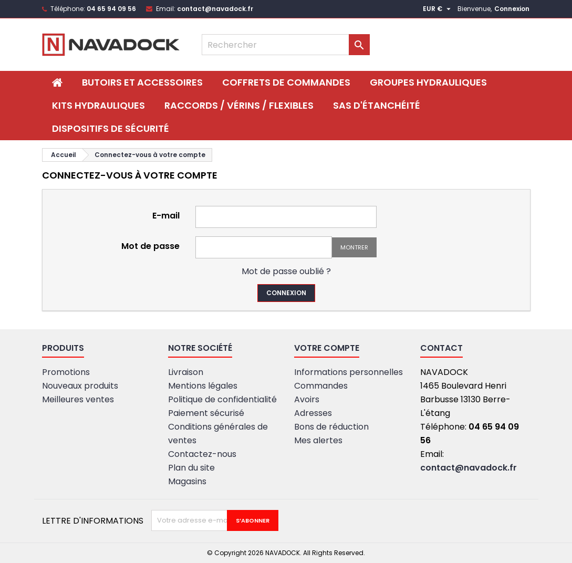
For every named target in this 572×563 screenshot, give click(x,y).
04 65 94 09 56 (111, 8)
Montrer (354, 247)
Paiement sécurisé (206, 413)
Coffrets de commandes (286, 82)
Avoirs (306, 399)
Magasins (187, 481)
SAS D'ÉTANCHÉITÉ (376, 105)
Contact (441, 348)
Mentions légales (202, 386)
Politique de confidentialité (222, 399)
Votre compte (326, 348)
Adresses (313, 413)
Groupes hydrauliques (428, 82)
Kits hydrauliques (98, 105)
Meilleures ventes (78, 399)
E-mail (166, 215)
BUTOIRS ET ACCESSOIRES (142, 82)
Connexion (511, 8)
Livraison (185, 372)
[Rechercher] (286, 44)
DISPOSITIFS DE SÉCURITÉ (110, 128)
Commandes (321, 386)
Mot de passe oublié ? (286, 271)
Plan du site (191, 468)
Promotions (66, 372)
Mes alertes (318, 440)
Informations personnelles (348, 372)
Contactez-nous (202, 454)
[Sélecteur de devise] (438, 9)
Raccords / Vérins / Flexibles (239, 105)
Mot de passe (150, 245)
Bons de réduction (331, 427)
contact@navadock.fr (215, 8)
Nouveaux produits (80, 386)
